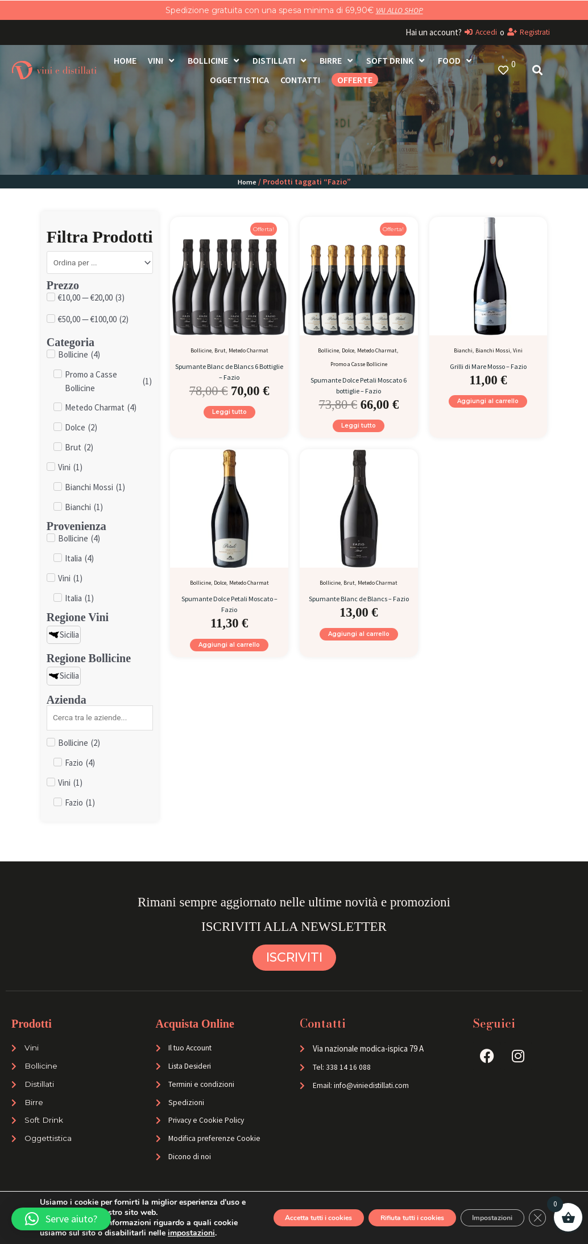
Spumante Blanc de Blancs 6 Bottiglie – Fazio (229, 371)
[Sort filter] (100, 263)
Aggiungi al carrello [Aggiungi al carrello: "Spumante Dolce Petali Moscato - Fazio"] (229, 654)
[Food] (455, 60)
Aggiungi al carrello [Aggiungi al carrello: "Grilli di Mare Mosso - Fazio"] (488, 404)
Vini (518, 350)
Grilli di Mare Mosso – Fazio (488, 365)
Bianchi (463, 350)
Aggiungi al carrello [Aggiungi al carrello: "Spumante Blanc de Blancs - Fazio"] (359, 654)
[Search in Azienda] (100, 722)
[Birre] (337, 60)
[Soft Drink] (396, 60)
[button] (61, 1219)
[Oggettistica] (239, 79)
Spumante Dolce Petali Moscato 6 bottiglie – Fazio (358, 384)
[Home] (125, 60)
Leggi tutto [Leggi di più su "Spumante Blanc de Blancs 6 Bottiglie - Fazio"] (229, 416)
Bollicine (201, 350)
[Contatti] (300, 79)
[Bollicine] (214, 60)
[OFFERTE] (355, 79)
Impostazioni (480, 1207)
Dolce (348, 350)
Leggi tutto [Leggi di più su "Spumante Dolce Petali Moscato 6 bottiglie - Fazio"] (358, 429)
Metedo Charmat (248, 350)
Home (247, 181)
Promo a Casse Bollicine (358, 364)
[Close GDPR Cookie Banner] (535, 1207)
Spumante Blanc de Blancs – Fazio (358, 609)
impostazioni (126, 1233)
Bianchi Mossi (492, 350)
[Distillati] (280, 60)
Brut (220, 350)
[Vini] (162, 60)
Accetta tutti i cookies (262, 1207)
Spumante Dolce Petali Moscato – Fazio (229, 609)
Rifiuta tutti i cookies (379, 1207)
